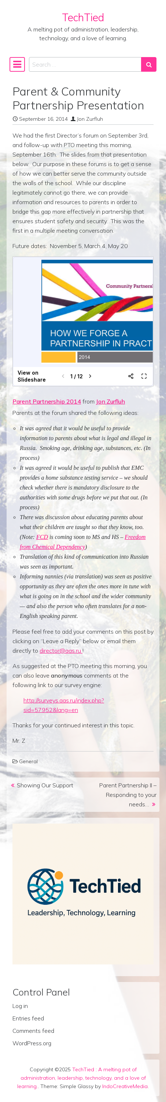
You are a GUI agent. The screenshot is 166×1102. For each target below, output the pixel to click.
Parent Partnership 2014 (46, 401)
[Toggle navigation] (17, 64)
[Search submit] (148, 64)
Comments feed (33, 1030)
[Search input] (85, 64)
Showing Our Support (45, 785)
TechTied (83, 17)
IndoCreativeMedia (125, 1086)
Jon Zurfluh (90, 119)
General (28, 761)
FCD (42, 537)
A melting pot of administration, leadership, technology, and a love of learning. (81, 1078)
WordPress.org (31, 1043)
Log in (20, 1005)
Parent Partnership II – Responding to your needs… (127, 794)
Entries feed (28, 1018)
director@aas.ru (61, 650)
